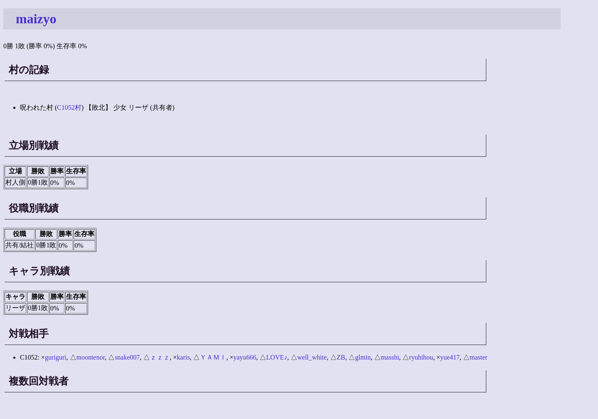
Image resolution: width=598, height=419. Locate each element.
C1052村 (69, 107)
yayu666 (244, 357)
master (479, 357)
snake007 (127, 357)
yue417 (450, 357)
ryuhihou (421, 357)
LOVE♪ (276, 357)
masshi (390, 357)
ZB (341, 357)
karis (183, 357)
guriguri (55, 357)
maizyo (36, 18)
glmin (362, 357)
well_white (312, 357)
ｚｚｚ (160, 357)
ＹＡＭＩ (213, 357)
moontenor (90, 357)
